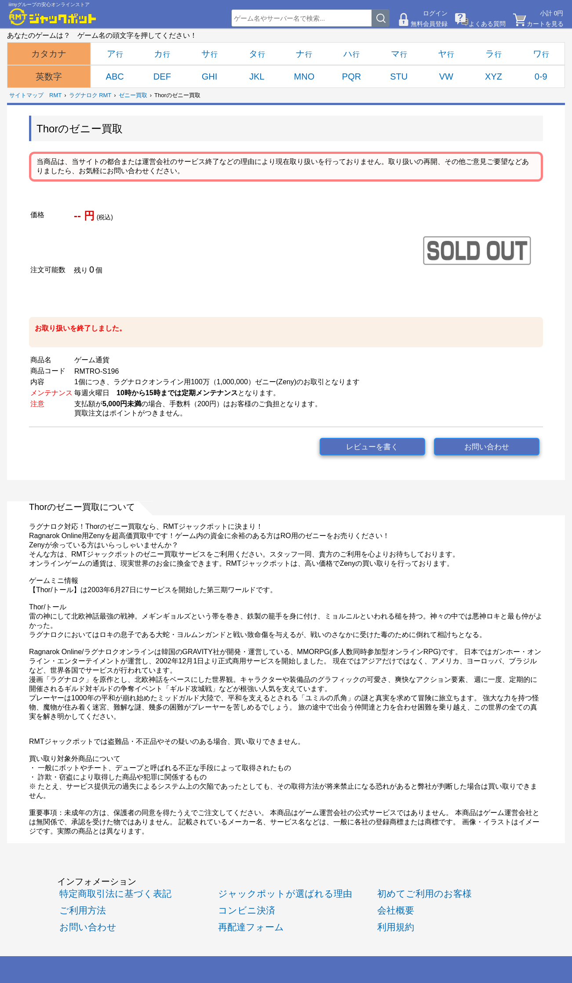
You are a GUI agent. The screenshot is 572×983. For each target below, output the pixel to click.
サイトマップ (26, 95)
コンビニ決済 (246, 910)
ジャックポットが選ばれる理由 (285, 893)
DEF (162, 76)
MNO (304, 76)
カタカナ (48, 53)
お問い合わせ (486, 447)
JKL (256, 76)
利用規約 (395, 927)
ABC (115, 76)
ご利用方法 (82, 910)
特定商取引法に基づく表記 (115, 893)
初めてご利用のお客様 (424, 893)
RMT (55, 95)
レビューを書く (372, 447)
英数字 (49, 76)
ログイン (435, 13)
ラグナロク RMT (90, 95)
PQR (351, 76)
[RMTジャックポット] (53, 16)
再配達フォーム (251, 927)
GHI (210, 76)
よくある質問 (487, 24)
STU (399, 76)
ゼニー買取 (133, 95)
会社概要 (395, 910)
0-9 (541, 76)
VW (446, 76)
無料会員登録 (429, 24)
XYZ (493, 76)
